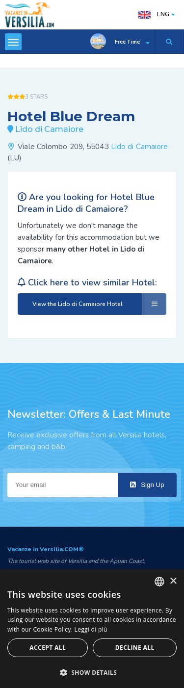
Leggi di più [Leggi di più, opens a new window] (91, 629)
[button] (92, 672)
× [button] (173, 581)
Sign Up (147, 484)
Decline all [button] (135, 647)
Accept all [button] (47, 647)
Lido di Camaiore (139, 147)
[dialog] (92, 628)
